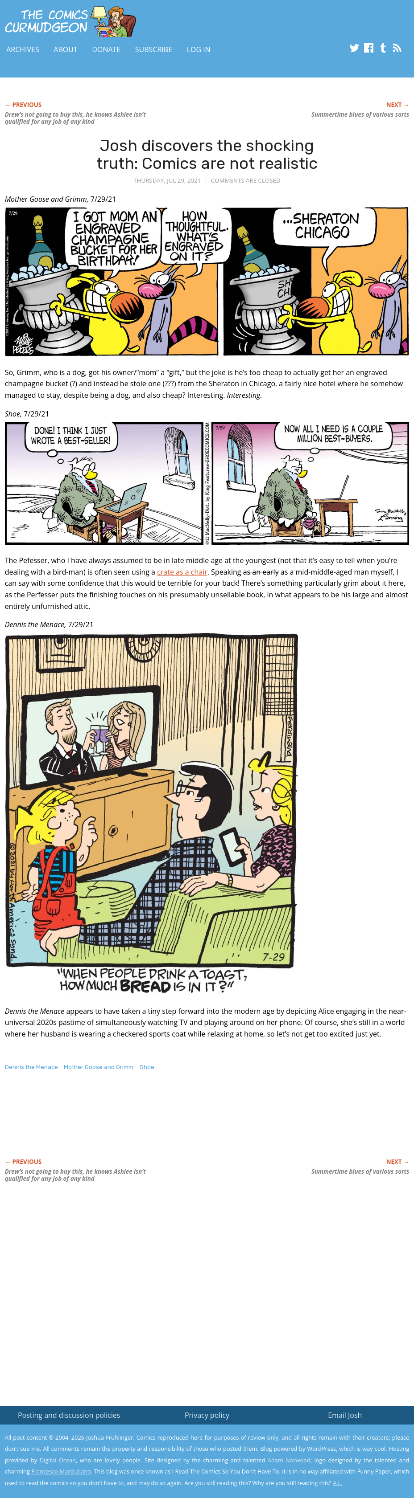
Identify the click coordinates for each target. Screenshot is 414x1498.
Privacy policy (207, 1415)
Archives (22, 49)
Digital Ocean (58, 1460)
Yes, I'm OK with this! (338, 1464)
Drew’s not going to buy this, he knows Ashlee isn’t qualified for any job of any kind (75, 118)
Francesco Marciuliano (61, 1471)
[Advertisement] (167, 1124)
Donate (106, 49)
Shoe (147, 1067)
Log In (199, 49)
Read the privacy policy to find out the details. (334, 1442)
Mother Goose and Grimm (98, 1067)
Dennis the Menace (31, 1067)
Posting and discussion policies (69, 1415)
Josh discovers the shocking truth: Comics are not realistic (207, 154)
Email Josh (345, 1415)
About (65, 49)
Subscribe (153, 49)
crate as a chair (182, 572)
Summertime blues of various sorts (360, 114)
